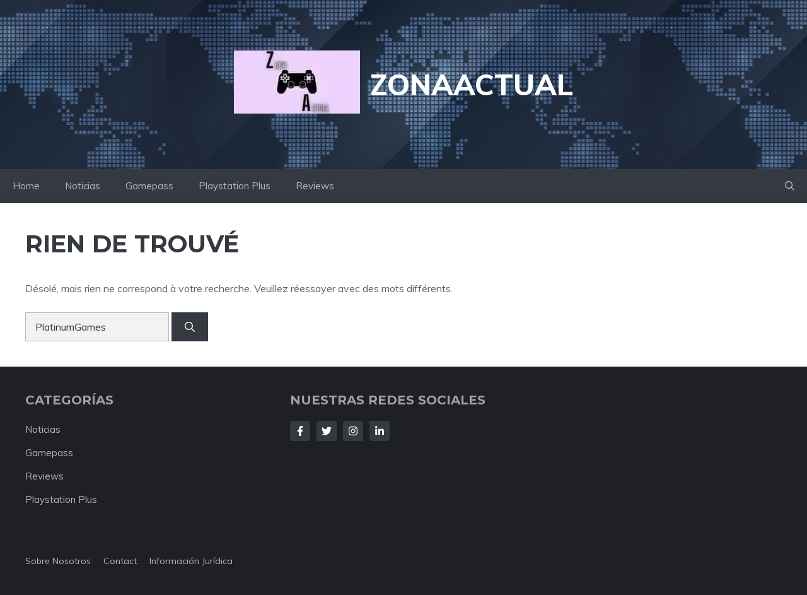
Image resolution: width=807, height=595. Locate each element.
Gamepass (149, 186)
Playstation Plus (234, 186)
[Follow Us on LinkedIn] (379, 431)
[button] (789, 186)
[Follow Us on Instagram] (353, 431)
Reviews (315, 186)
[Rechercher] (189, 326)
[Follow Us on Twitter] (326, 431)
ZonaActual (471, 84)
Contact (120, 561)
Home (26, 186)
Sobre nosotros (58, 561)
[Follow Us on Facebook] (300, 431)
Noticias (82, 186)
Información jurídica (191, 561)
